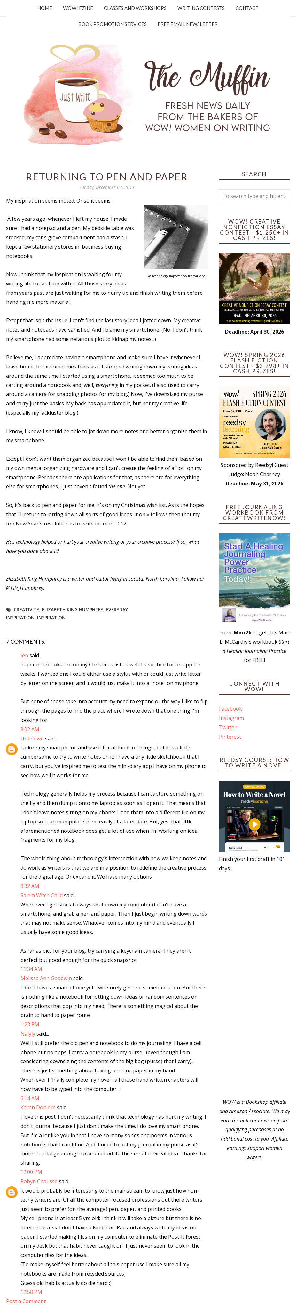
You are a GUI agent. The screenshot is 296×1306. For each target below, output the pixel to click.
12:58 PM (31, 1291)
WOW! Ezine (78, 8)
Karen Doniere (38, 1107)
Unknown (32, 738)
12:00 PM (31, 1172)
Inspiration (51, 618)
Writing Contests (201, 8)
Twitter (228, 727)
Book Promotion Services (112, 24)
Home (44, 8)
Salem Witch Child (41, 895)
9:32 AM (29, 885)
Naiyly (27, 1033)
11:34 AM (31, 968)
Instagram (231, 718)
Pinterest (230, 736)
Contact (247, 8)
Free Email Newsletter (188, 24)
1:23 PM (29, 1024)
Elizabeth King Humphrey (72, 610)
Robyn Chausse (39, 1181)
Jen (24, 655)
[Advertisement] (254, 985)
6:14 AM (29, 1098)
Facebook (230, 708)
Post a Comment (26, 1301)
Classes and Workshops (135, 8)
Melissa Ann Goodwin (46, 978)
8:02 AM (29, 729)
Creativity (26, 610)
